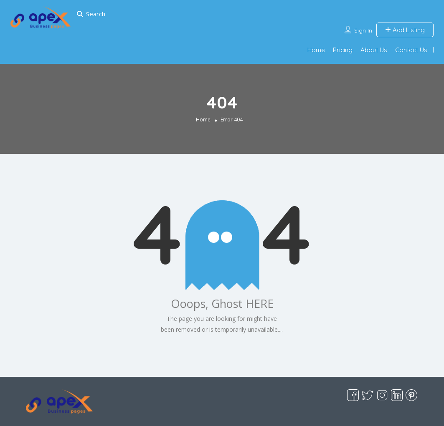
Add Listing (405, 30)
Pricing (343, 50)
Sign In (363, 30)
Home (316, 50)
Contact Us (411, 50)
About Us (373, 50)
